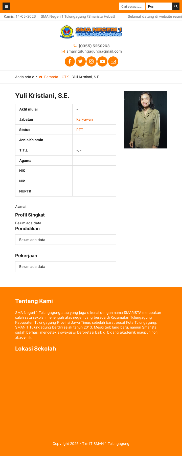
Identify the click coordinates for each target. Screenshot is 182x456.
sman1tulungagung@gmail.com (94, 51)
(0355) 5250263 (94, 46)
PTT (79, 129)
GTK (65, 77)
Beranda (48, 77)
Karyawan (84, 119)
